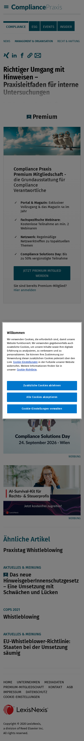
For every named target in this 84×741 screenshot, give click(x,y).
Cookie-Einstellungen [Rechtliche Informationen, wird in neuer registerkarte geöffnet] (25, 362)
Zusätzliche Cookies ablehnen (42, 385)
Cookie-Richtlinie (27, 369)
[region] (42, 370)
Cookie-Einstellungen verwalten (42, 408)
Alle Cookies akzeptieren (42, 397)
